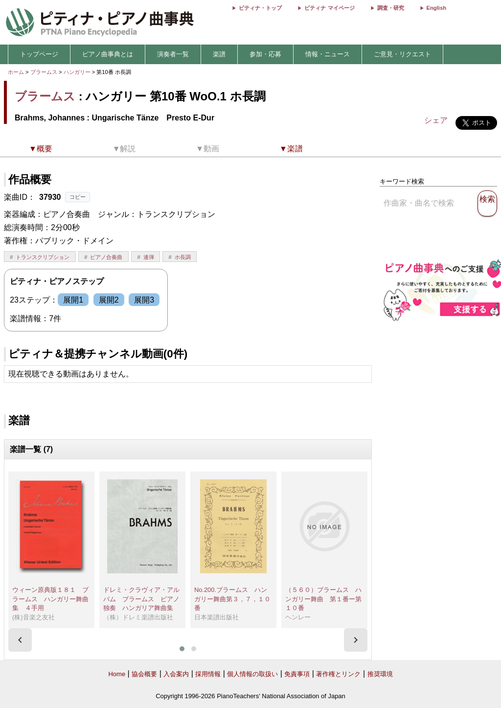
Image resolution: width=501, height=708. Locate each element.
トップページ (39, 54)
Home (116, 674)
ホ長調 (183, 257)
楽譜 (219, 54)
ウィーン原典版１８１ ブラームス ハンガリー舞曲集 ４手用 (50, 599)
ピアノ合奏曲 (106, 257)
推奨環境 (380, 674)
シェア (436, 120)
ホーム (16, 72)
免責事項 (297, 674)
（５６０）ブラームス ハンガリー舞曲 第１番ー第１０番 (323, 599)
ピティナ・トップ (260, 8)
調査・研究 (390, 8)
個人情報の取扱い (252, 674)
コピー (77, 197)
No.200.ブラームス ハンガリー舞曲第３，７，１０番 (232, 599)
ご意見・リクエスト (402, 54)
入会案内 (176, 674)
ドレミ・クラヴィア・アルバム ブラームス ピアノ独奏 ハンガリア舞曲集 (141, 599)
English (436, 8)
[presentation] (20, 640)
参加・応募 (265, 54)
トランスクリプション (42, 257)
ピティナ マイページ (329, 8)
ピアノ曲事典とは (107, 54)
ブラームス (43, 72)
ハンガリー (78, 72)
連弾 (148, 257)
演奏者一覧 (173, 54)
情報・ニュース (327, 54)
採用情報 (208, 674)
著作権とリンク (338, 674)
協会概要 (144, 674)
